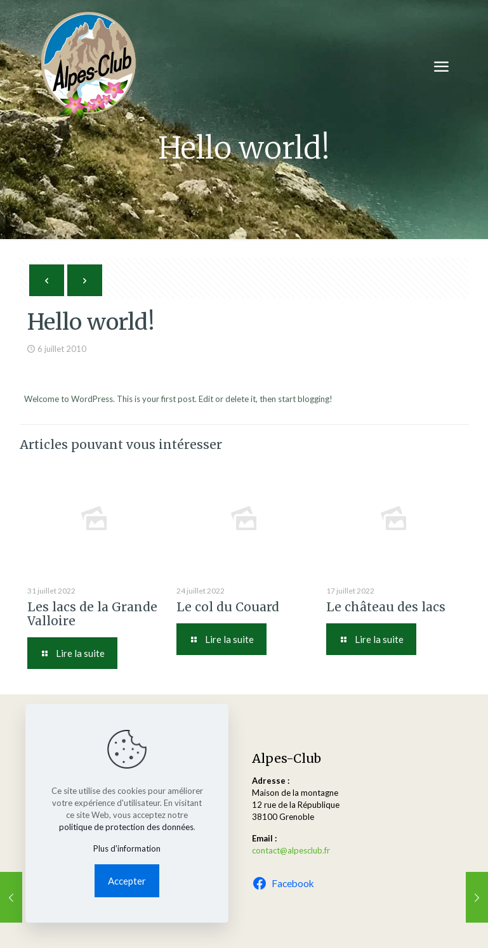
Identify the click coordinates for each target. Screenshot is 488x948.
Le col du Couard (227, 606)
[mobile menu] (441, 66)
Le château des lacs (385, 606)
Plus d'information (127, 848)
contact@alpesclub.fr (291, 850)
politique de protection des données (126, 827)
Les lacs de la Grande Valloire (92, 613)
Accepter (127, 880)
